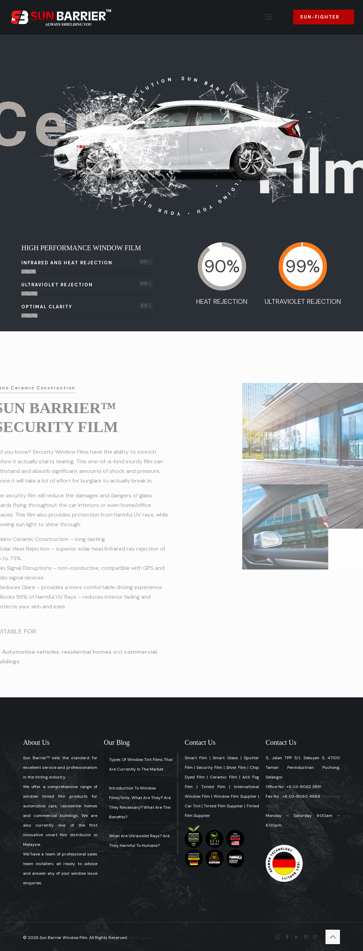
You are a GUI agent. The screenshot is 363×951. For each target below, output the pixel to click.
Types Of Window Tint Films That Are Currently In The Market (141, 764)
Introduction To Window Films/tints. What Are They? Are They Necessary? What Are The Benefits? (140, 802)
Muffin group (141, 937)
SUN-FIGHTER (323, 17)
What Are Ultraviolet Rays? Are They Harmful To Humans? (139, 840)
